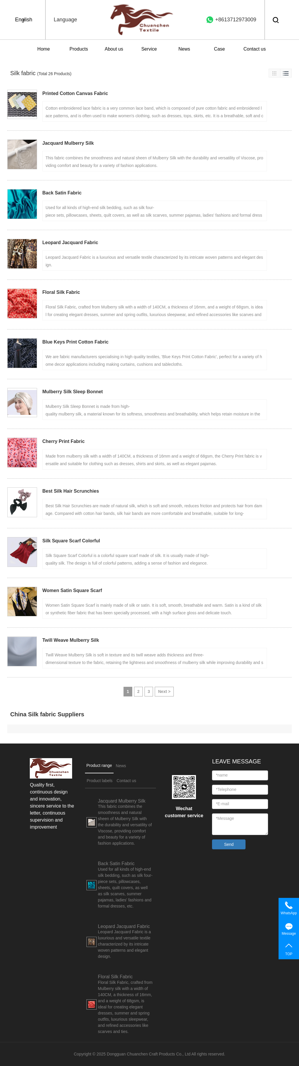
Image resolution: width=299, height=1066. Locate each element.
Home (43, 48)
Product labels (100, 780)
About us (114, 48)
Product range (99, 765)
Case (219, 48)
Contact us (255, 48)
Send (229, 844)
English (23, 20)
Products (78, 48)
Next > (164, 691)
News (184, 48)
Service (149, 48)
